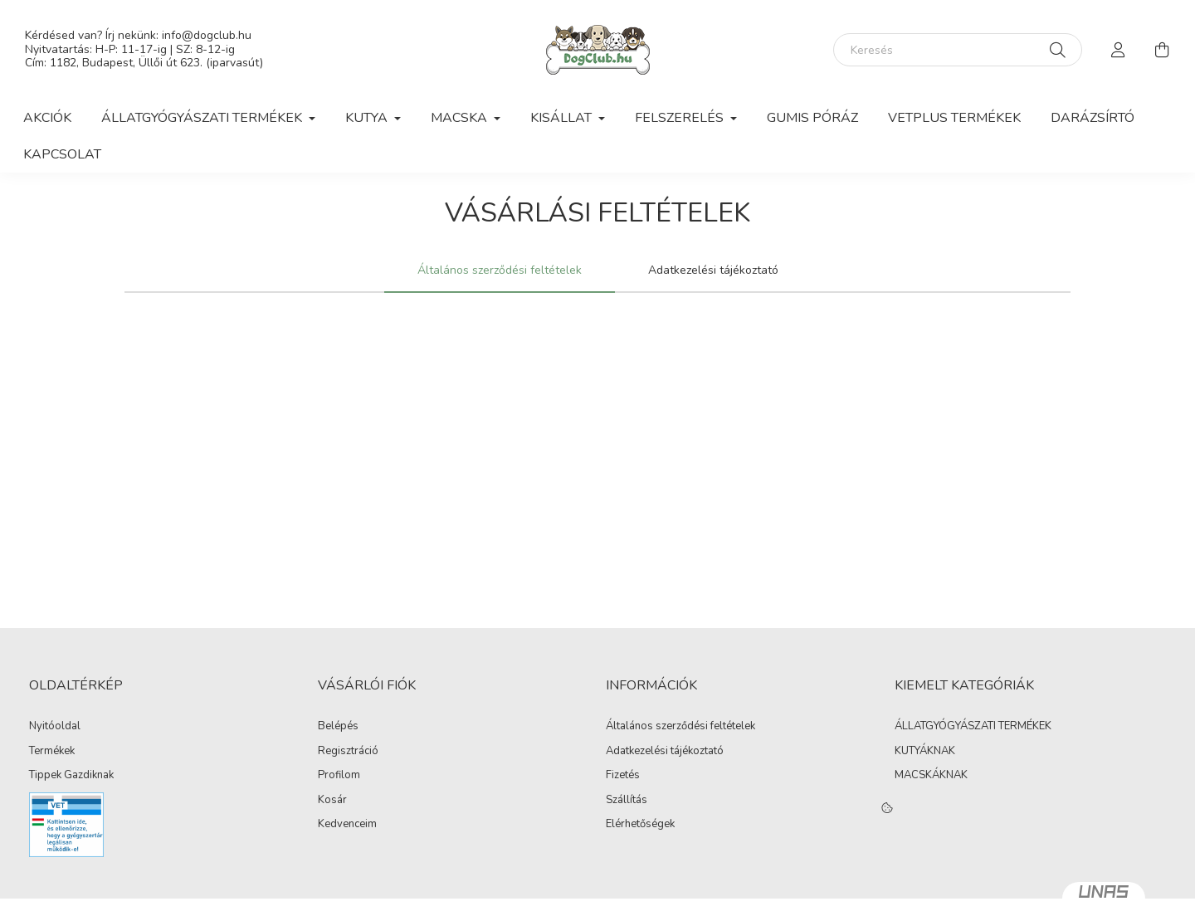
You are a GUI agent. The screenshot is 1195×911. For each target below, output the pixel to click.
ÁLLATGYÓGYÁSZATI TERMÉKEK (973, 726)
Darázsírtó (1092, 118)
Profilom (339, 775)
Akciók (47, 118)
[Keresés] (957, 49)
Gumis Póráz (812, 118)
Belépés (338, 726)
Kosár (332, 800)
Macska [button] (460, 118)
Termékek (52, 751)
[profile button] (1118, 49)
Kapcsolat (62, 154)
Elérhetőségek (640, 824)
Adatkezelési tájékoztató (665, 751)
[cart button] (1161, 49)
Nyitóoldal (54, 726)
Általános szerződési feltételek (680, 726)
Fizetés (623, 775)
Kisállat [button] (562, 118)
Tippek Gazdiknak (71, 775)
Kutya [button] (368, 118)
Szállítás (626, 800)
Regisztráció (348, 751)
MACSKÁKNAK (931, 774)
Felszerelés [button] (681, 118)
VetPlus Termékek (954, 118)
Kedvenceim (347, 824)
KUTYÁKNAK (925, 750)
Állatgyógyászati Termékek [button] (203, 118)
